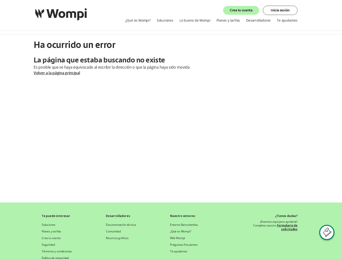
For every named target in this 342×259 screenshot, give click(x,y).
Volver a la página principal (57, 72)
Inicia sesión (280, 10)
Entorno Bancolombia (184, 225)
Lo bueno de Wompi (195, 20)
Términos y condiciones (57, 251)
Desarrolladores (258, 20)
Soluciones (165, 20)
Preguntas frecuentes (184, 245)
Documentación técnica (121, 225)
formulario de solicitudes (287, 227)
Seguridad (48, 245)
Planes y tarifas (228, 20)
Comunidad (113, 231)
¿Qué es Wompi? (138, 20)
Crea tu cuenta (241, 10)
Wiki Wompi (177, 238)
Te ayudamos (287, 20)
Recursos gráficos (117, 238)
